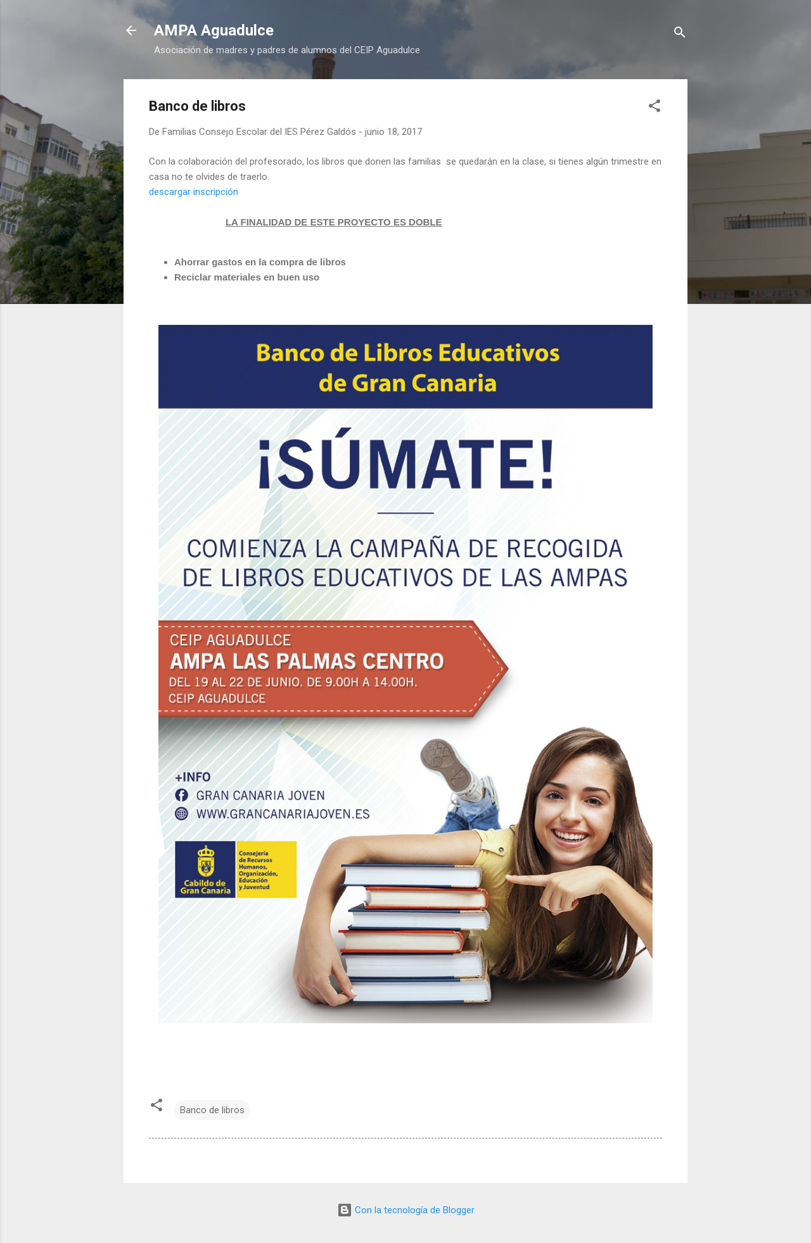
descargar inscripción (193, 192)
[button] (654, 108)
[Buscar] (679, 34)
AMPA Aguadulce (214, 30)
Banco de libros (212, 1110)
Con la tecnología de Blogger (406, 1210)
